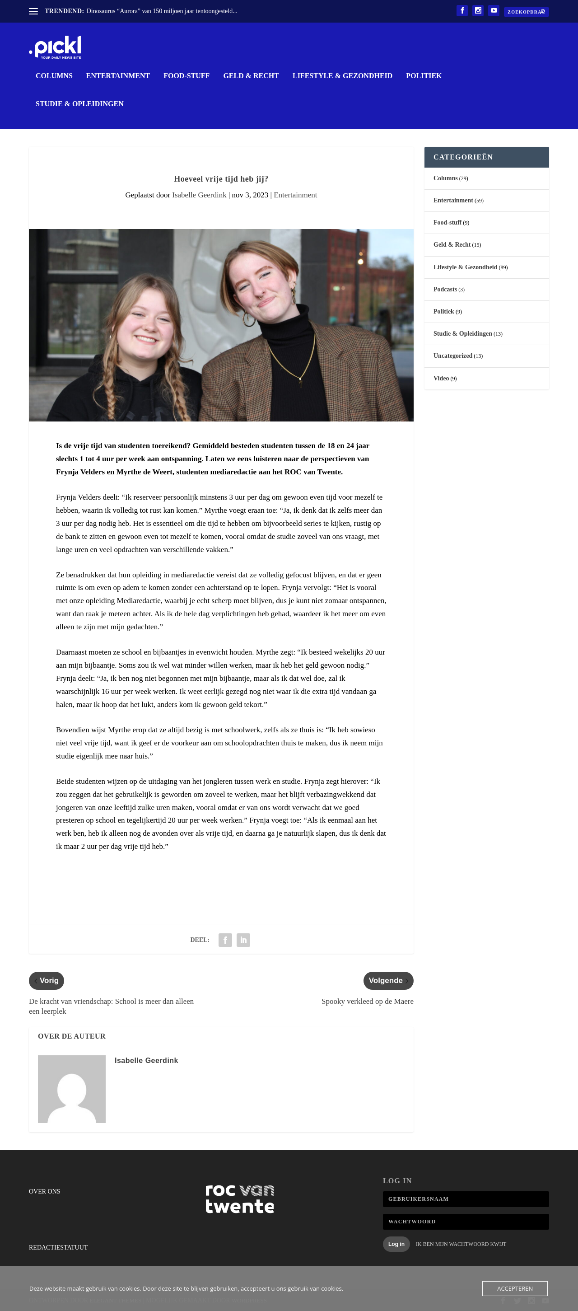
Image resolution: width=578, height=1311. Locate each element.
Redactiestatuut (58, 1247)
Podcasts (445, 289)
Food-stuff (186, 75)
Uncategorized (453, 355)
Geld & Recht (251, 75)
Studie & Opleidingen (80, 103)
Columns (54, 75)
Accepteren (515, 1288)
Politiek (424, 75)
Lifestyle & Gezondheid (342, 75)
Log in (396, 1244)
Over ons (45, 1191)
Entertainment (118, 75)
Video (441, 378)
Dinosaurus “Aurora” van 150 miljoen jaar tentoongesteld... (162, 11)
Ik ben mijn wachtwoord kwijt (461, 1244)
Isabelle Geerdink (199, 194)
